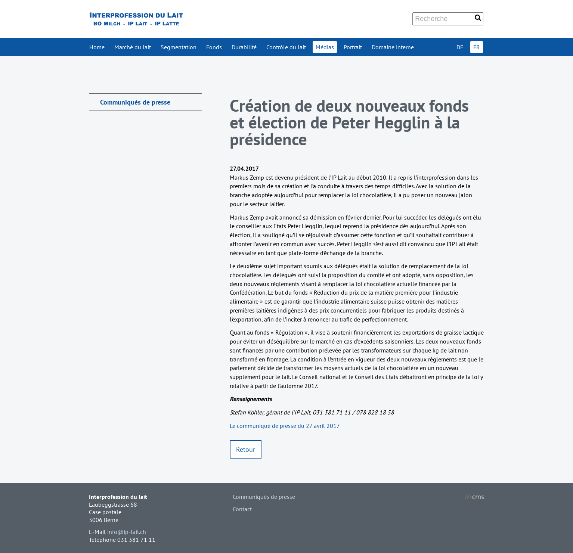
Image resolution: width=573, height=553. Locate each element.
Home (97, 47)
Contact (242, 509)
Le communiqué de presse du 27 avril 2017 (285, 425)
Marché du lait (132, 47)
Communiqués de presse (135, 102)
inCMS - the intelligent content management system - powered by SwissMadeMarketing (474, 497)
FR (476, 47)
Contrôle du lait (286, 47)
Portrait (353, 47)
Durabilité (244, 47)
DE (460, 47)
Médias (325, 47)
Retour (245, 449)
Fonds (214, 47)
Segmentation (178, 47)
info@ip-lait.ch (126, 531)
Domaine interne (393, 47)
